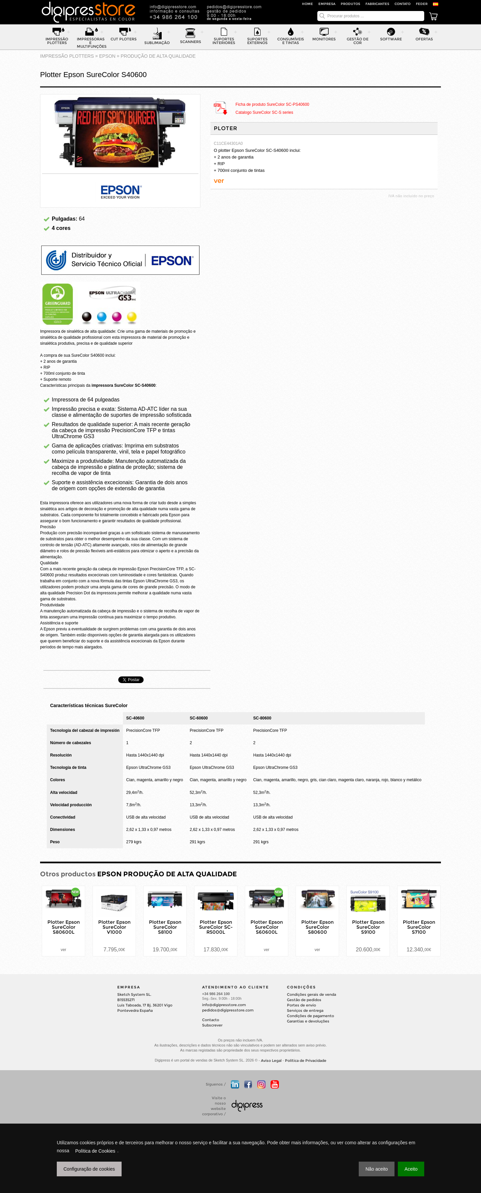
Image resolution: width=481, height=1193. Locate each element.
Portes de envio (301, 1005)
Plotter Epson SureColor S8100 (165, 927)
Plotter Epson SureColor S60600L (267, 927)
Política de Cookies (95, 1151)
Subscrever (212, 1025)
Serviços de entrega (305, 1010)
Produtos (350, 4)
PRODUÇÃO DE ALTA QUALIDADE (158, 56)
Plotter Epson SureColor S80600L (63, 927)
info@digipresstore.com (224, 1004)
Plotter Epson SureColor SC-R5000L (216, 927)
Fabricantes (377, 4)
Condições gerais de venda (311, 994)
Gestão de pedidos (304, 999)
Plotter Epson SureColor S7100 (419, 927)
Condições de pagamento (310, 1015)
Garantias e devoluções (308, 1021)
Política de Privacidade (305, 1061)
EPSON (107, 56)
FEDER (422, 4)
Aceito (411, 1169)
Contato (402, 4)
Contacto (210, 1019)
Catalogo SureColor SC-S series (264, 112)
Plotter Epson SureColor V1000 (114, 927)
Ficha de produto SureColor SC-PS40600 (272, 104)
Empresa (326, 4)
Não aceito (376, 1169)
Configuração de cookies (89, 1169)
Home (307, 4)
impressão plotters (67, 56)
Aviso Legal (271, 1061)
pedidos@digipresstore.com (228, 1010)
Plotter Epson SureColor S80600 (317, 927)
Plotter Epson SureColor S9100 (368, 927)
